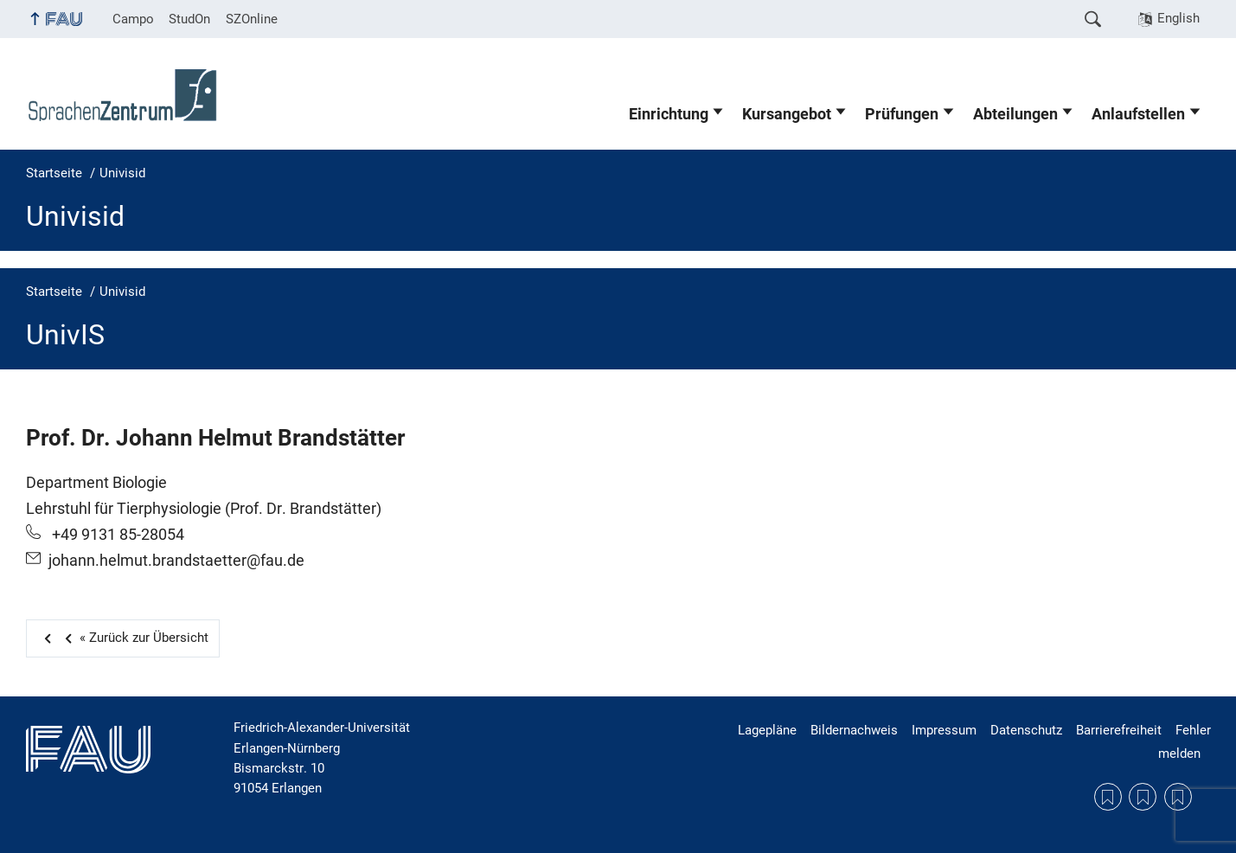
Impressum (944, 730)
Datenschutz (1026, 730)
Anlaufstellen (1138, 114)
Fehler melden (1184, 741)
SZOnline (252, 19)
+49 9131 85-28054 (116, 534)
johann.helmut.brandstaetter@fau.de (176, 560)
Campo (133, 19)
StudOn (189, 19)
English (1178, 18)
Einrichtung (668, 114)
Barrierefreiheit (1119, 730)
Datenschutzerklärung (1142, 797)
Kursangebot (786, 114)
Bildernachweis (854, 730)
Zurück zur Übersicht (133, 637)
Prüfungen (901, 114)
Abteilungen (1015, 114)
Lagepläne (767, 730)
